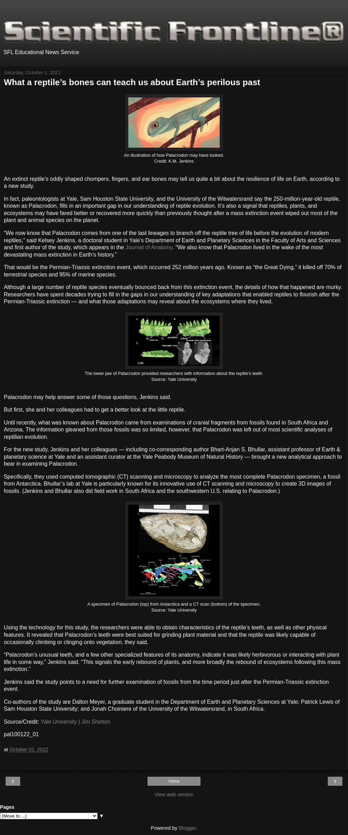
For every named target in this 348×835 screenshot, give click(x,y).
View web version (174, 794)
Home (174, 781)
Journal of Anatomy (149, 247)
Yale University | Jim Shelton (75, 722)
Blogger (187, 828)
